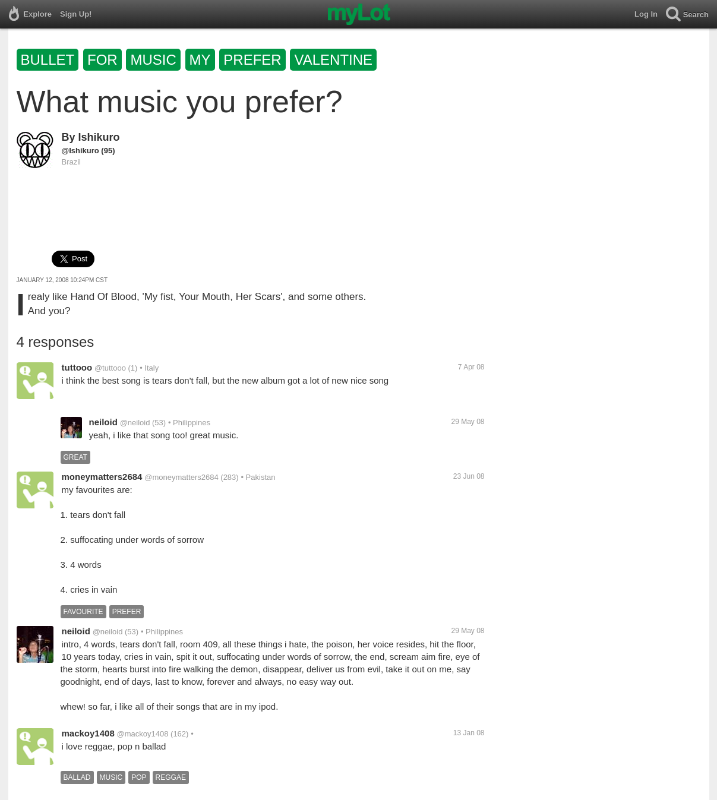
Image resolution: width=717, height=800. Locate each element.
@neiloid (135, 422)
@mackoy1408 (143, 733)
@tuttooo (110, 367)
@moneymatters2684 (181, 477)
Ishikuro (99, 137)
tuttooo (77, 367)
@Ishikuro (80, 150)
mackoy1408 (88, 733)
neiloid (103, 422)
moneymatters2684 (102, 477)
